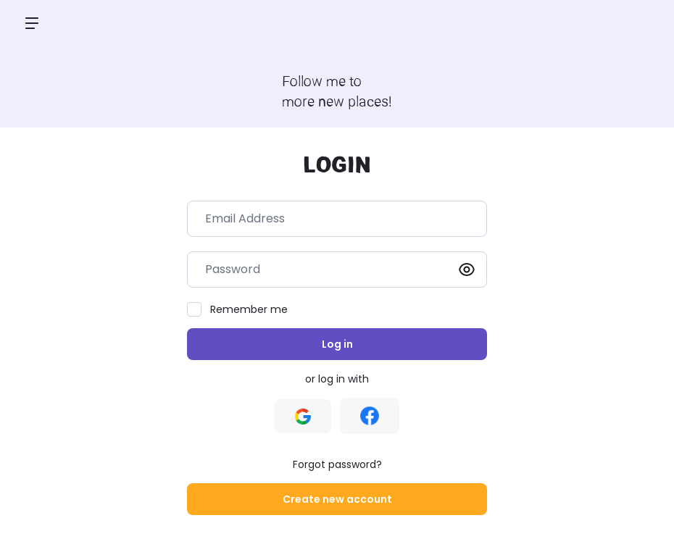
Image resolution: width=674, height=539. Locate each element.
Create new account (337, 499)
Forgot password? (337, 464)
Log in (337, 344)
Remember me (249, 309)
